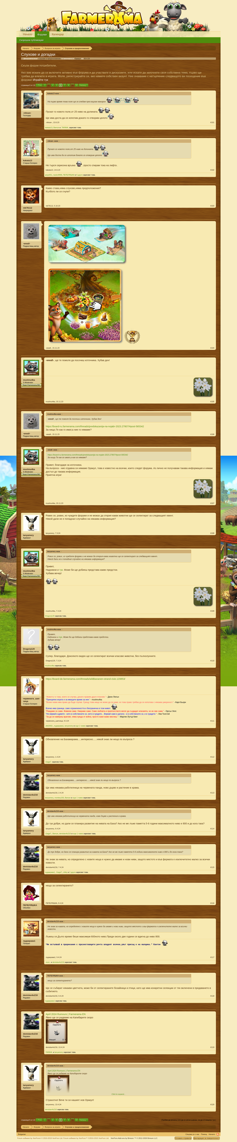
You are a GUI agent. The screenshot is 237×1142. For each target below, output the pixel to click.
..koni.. (47, 962)
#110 (212, 661)
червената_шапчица (31, 699)
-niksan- (27, 113)
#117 (212, 957)
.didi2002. (49, 726)
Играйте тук (40, 79)
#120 (212, 1104)
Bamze (56, 127)
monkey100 (59, 798)
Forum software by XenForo (40, 1138)
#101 (212, 122)
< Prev (39, 85)
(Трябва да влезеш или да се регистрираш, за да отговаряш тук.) (188, 1120)
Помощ (204, 1134)
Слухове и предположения (49, 59)
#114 (212, 829)
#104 (212, 348)
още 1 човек (80, 726)
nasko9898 (57, 175)
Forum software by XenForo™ (86, 1138)
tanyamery (28, 535)
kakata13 (49, 127)
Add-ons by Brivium (134, 1138)
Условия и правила (183, 1138)
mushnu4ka (29, 380)
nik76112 (27, 208)
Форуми (42, 34)
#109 (212, 611)
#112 (212, 757)
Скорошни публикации (31, 40)
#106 (212, 434)
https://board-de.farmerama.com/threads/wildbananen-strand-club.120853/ (85, 679)
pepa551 (48, 175)
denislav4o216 (30, 795)
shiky (65, 872)
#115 (212, 867)
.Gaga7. (48, 762)
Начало (27, 34)
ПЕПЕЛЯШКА (68, 175)
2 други (72, 872)
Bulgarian (22, 1134)
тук (61, 570)
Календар (58, 34)
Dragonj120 (49, 616)
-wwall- (26, 243)
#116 (212, 903)
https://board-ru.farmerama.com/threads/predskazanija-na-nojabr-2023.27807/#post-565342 (95, 426)
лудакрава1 (59, 726)
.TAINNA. (65, 127)
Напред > (83, 85)
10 (76, 85)
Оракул (78, 59)
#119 (212, 1047)
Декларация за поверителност (206, 1138)
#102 (212, 170)
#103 (212, 206)
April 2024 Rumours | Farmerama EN (66, 1014)
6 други (80, 175)
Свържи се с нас (192, 1134)
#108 (212, 533)
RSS (218, 1134)
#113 (212, 793)
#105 (212, 402)
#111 (212, 721)
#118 (212, 996)
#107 (212, 503)
